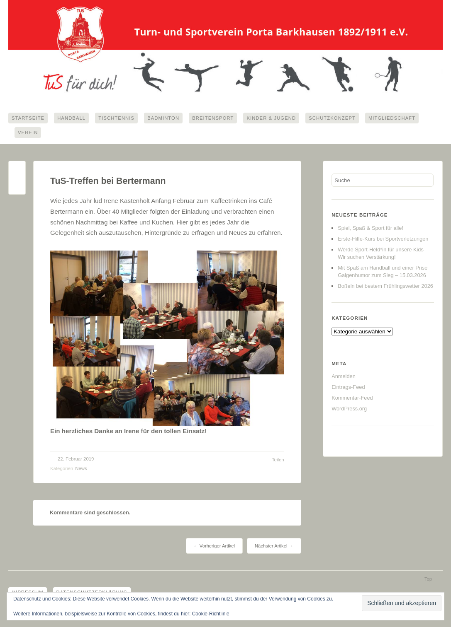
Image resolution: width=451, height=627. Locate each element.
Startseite (28, 118)
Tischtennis (116, 118)
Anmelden (344, 377)
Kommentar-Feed (352, 398)
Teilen (278, 460)
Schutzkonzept (332, 118)
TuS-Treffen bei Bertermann (108, 182)
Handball (71, 118)
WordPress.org (349, 409)
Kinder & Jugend (271, 118)
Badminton (163, 118)
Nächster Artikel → (274, 546)
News (81, 469)
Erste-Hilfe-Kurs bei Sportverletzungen (383, 239)
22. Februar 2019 (76, 459)
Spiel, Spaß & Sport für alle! (370, 229)
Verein (28, 132)
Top (428, 579)
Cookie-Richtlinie (210, 614)
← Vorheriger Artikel (214, 546)
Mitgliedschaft (391, 118)
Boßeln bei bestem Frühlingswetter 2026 (385, 287)
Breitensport (213, 118)
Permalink (17, 172)
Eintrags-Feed (348, 388)
